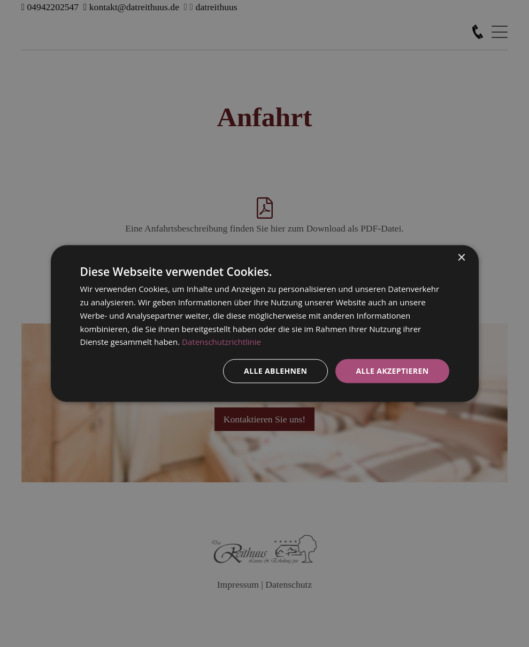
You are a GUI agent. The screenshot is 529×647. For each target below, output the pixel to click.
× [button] (461, 258)
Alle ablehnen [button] (275, 371)
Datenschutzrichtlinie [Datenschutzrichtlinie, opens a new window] (221, 341)
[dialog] (265, 323)
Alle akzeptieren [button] (392, 371)
